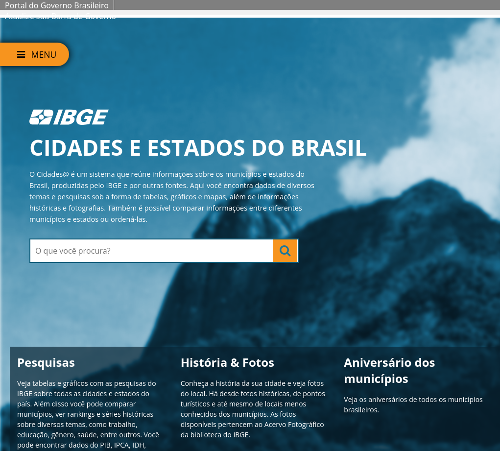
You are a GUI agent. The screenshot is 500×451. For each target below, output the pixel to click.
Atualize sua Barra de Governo (60, 16)
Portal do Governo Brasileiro (57, 5)
